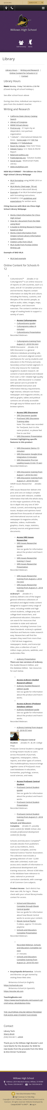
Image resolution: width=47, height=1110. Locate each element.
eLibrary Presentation (26, 659)
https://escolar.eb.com (13, 991)
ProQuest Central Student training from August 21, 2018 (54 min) (30, 817)
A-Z (29, 1097)
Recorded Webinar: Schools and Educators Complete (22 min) (29, 947)
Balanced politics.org (19, 155)
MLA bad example (18, 258)
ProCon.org (15, 128)
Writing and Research (29, 70)
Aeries (30, 43)
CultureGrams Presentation (29, 332)
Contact (24, 76)
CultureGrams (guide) (26, 323)
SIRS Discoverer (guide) (27, 415)
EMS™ (26, 1104)
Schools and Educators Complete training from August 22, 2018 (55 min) (27, 959)
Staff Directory (21, 44)
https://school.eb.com (13, 985)
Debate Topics (16, 149)
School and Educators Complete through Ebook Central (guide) (28, 906)
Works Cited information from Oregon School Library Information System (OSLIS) (25, 236)
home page (22, 140)
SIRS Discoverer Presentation (29, 436)
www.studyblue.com (19, 166)
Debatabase (27, 143)
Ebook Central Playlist (26, 921)
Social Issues (15, 160)
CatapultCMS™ (16, 1104)
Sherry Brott (9, 1034)
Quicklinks (8, 3)
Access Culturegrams (26, 320)
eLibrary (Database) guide (28, 709)
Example (14, 192)
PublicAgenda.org (18, 157)
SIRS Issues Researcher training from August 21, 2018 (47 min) (30, 587)
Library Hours (11, 70)
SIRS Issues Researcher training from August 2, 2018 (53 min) (29, 579)
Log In (34, 1104)
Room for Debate (17, 146)
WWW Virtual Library (19, 125)
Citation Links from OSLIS (21, 241)
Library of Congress (18, 122)
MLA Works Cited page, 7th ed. (23, 186)
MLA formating (16, 180)
